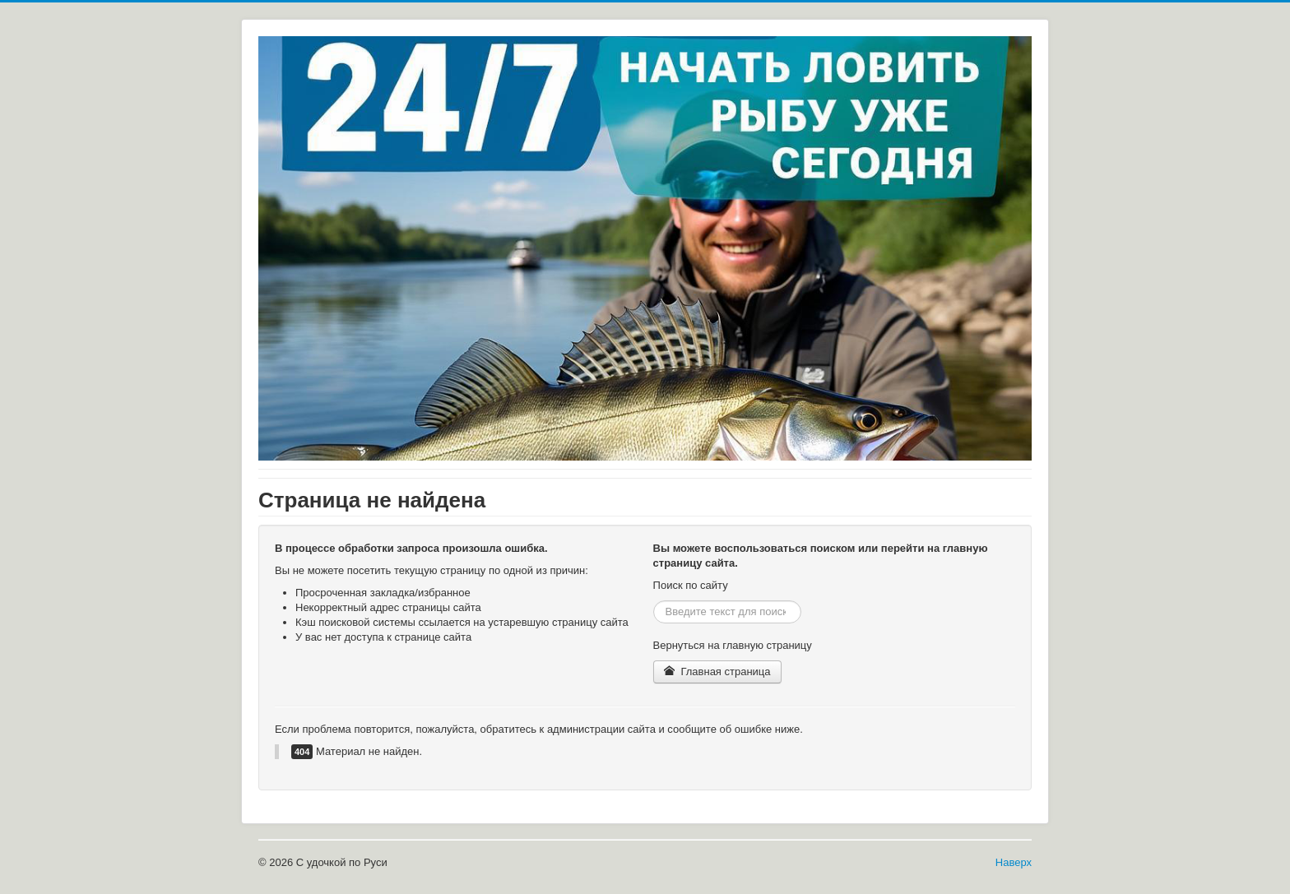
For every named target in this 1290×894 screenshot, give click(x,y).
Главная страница (717, 671)
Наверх (1013, 862)
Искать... (653, 600)
